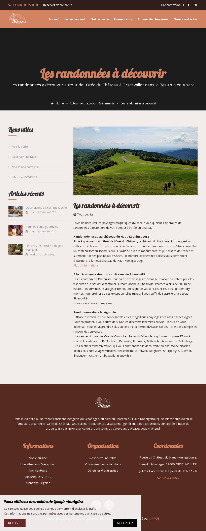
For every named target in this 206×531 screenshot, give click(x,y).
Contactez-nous (172, 5)
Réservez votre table (57, 5)
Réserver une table (22, 157)
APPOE (154, 519)
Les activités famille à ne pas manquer (44, 248)
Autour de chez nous (153, 19)
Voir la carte (18, 146)
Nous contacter (186, 19)
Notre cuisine (38, 458)
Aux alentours (38, 470)
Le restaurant (74, 19)
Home (56, 103)
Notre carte (100, 19)
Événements (123, 19)
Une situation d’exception (38, 464)
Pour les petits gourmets (42, 227)
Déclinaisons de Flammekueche (46, 207)
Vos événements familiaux (103, 464)
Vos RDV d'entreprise (24, 167)
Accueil (54, 19)
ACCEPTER (125, 523)
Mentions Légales (38, 483)
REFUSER (15, 523)
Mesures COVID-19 (22, 177)
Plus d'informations (86, 265)
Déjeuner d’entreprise (103, 470)
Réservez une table (102, 458)
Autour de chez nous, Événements (92, 103)
